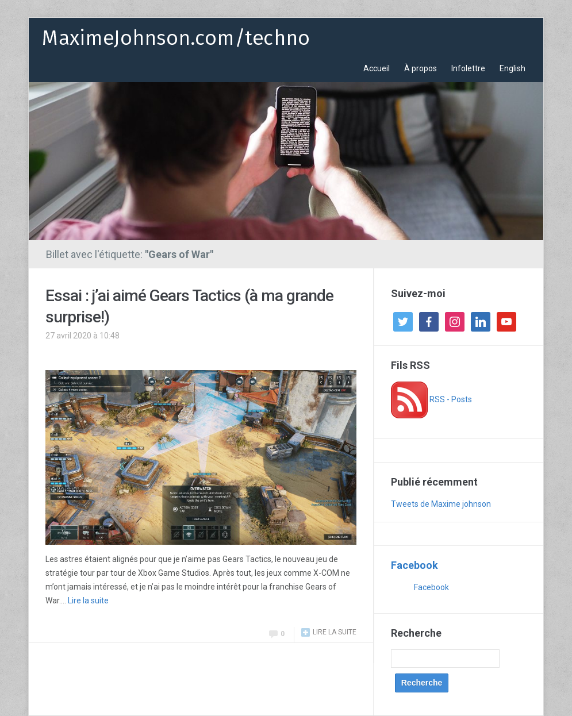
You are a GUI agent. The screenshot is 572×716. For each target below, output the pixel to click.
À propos (420, 68)
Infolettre (468, 68)
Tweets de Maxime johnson (441, 504)
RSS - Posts (431, 399)
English (512, 68)
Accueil (376, 68)
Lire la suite (88, 600)
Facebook (414, 565)
